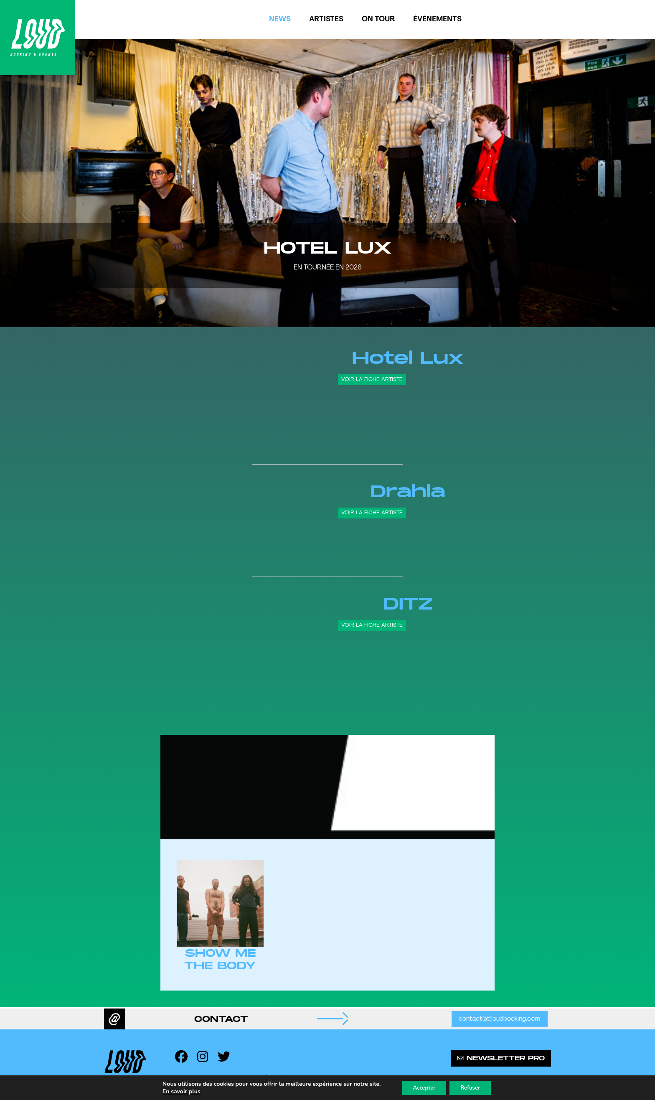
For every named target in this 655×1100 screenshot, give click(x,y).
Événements (437, 19)
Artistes (326, 19)
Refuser (472, 1087)
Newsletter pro (501, 1058)
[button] (16, 183)
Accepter (422, 1087)
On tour (378, 19)
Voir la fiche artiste (372, 379)
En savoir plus (176, 1091)
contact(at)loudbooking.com (498, 1019)
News (280, 19)
